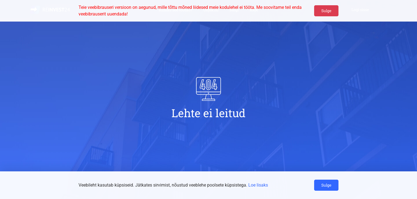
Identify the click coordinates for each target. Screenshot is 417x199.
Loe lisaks (258, 185)
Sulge (326, 10)
